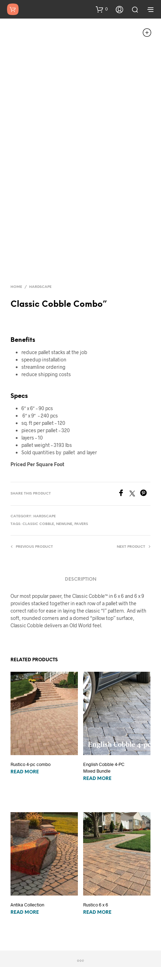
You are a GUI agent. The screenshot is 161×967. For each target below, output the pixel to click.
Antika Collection (27, 855)
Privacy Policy (34, 944)
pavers (81, 475)
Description (80, 530)
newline (64, 475)
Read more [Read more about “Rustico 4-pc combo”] (25, 723)
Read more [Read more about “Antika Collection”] (25, 863)
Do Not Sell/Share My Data (81, 944)
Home (16, 238)
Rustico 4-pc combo (31, 715)
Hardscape (40, 238)
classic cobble (38, 475)
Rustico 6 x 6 (95, 855)
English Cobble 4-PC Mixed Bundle (104, 718)
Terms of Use (127, 944)
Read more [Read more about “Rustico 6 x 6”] (97, 863)
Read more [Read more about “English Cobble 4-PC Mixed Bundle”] (97, 729)
